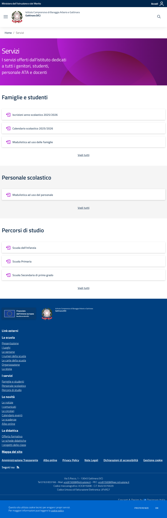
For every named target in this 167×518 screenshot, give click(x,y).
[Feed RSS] (18, 467)
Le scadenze (9, 419)
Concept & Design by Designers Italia (141, 500)
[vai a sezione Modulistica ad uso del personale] (83, 194)
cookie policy (57, 510)
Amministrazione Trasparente (20, 460)
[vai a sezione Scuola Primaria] (83, 261)
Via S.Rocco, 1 (71, 478)
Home (8, 33)
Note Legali (91, 460)
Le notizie (7, 402)
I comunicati (9, 407)
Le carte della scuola (14, 360)
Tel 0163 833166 (47, 482)
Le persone (8, 352)
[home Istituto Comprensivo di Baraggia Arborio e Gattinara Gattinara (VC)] (45, 17)
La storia (7, 369)
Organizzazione (11, 364)
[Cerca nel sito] (159, 17)
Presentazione (10, 343)
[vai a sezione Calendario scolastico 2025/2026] (83, 128)
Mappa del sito (12, 451)
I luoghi (6, 347)
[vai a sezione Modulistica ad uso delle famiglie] (83, 141)
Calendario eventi (12, 415)
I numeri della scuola (14, 356)
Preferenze (141, 508)
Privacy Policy (70, 460)
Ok (157, 508)
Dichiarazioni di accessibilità (121, 460)
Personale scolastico (14, 386)
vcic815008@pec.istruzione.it (113, 482)
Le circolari (8, 411)
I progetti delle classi (14, 445)
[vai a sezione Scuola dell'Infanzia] (83, 247)
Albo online (8, 424)
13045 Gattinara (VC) (92, 478)
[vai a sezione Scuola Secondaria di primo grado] (83, 274)
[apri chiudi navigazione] (6, 17)
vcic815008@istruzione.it (77, 482)
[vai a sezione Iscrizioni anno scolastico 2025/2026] (83, 114)
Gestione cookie (153, 460)
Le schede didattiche (14, 440)
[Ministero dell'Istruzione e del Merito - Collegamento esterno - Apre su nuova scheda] (21, 3)
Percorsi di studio (12, 390)
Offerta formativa (12, 436)
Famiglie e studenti (13, 381)
